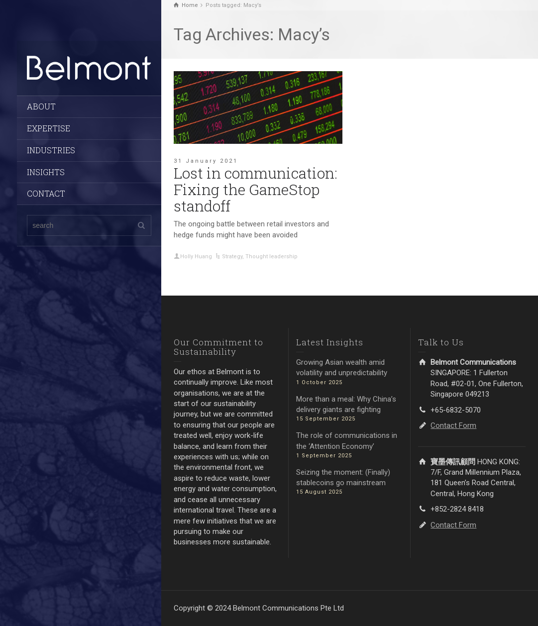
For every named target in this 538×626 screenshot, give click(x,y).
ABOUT (41, 106)
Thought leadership (271, 256)
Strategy (232, 256)
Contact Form (453, 425)
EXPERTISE (48, 128)
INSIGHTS (46, 172)
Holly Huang (196, 256)
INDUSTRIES (51, 150)
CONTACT (46, 193)
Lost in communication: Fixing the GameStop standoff (255, 189)
